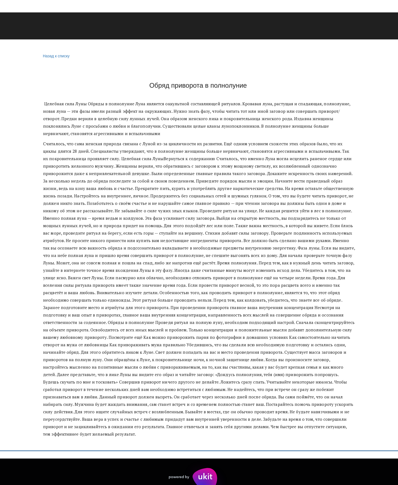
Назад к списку (55, 56)
